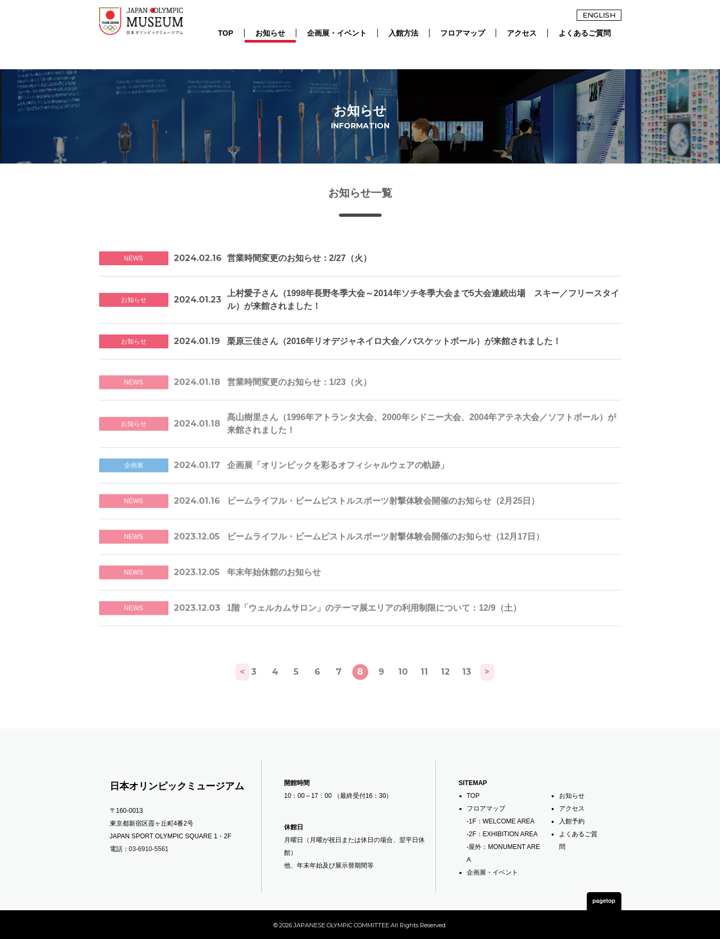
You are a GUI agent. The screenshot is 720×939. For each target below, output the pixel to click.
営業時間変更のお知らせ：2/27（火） (299, 263)
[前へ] (232, 687)
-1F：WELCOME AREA (501, 820)
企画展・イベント (337, 33)
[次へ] (488, 687)
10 (403, 687)
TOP (225, 33)
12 (445, 687)
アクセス (522, 33)
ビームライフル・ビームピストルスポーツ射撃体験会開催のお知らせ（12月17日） (386, 552)
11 (424, 687)
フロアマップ (462, 33)
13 (466, 687)
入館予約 (572, 820)
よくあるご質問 (585, 33)
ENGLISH (599, 15)
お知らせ (270, 33)
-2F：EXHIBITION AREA (502, 833)
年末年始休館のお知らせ (274, 587)
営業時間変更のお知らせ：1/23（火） (299, 397)
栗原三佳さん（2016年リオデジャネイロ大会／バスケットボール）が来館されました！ (394, 346)
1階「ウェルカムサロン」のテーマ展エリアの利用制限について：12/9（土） (374, 623)
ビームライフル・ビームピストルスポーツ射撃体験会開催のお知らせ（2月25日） (383, 516)
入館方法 (403, 33)
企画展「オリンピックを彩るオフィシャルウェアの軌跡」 (338, 480)
